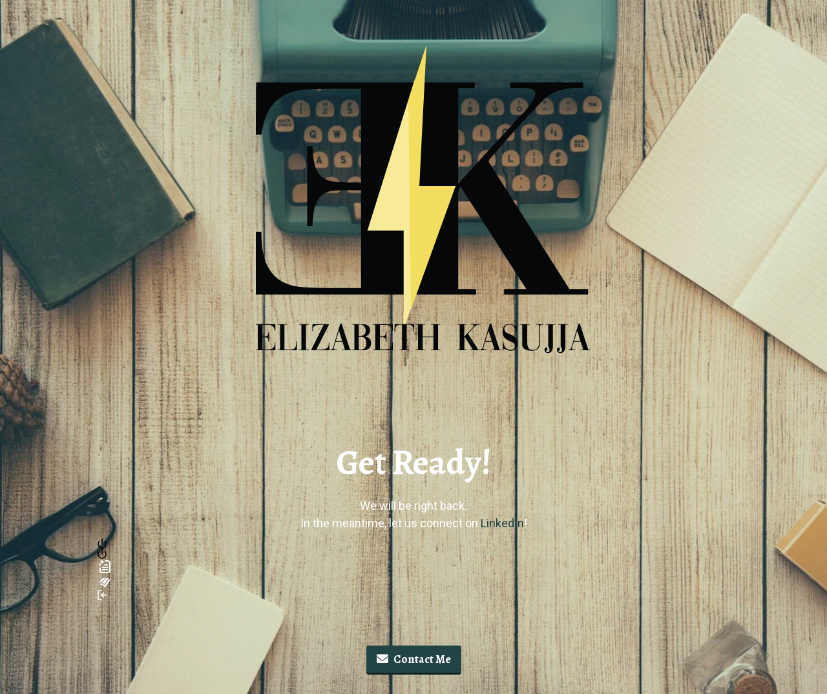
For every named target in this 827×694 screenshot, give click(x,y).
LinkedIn (502, 523)
